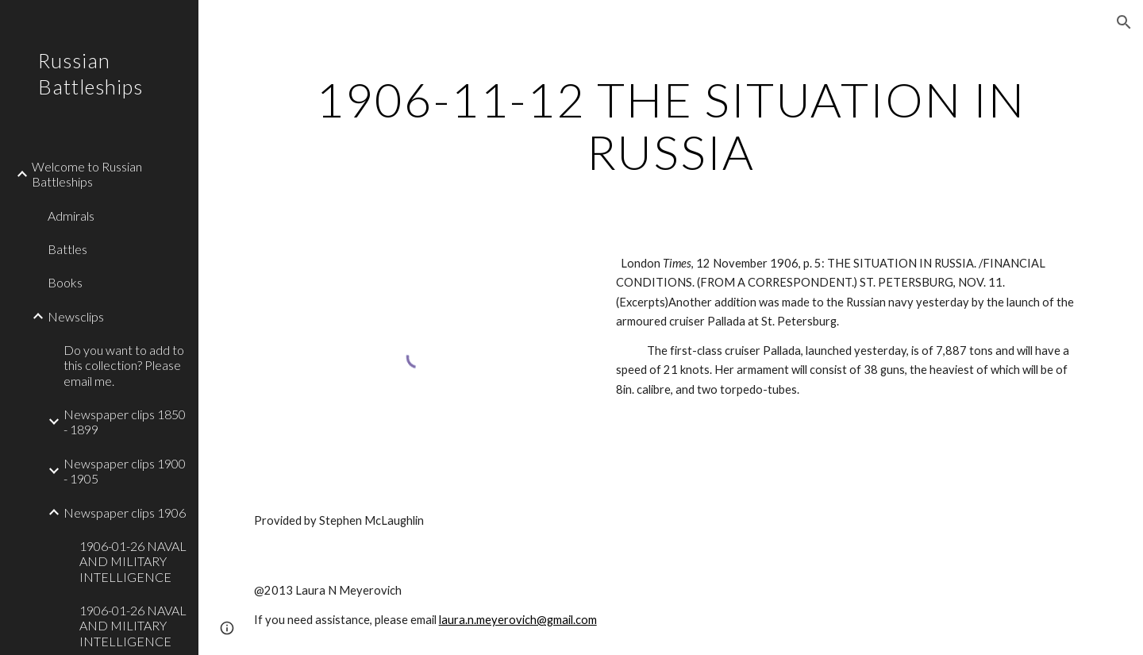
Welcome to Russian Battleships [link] (87, 174)
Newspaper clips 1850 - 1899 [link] (125, 421)
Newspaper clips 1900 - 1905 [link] (125, 471)
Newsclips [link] (76, 316)
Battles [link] (67, 248)
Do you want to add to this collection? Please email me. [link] (124, 365)
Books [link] (65, 282)
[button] (1124, 22)
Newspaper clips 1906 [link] (125, 512)
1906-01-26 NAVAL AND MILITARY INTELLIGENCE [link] (133, 561)
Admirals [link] (71, 215)
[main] (671, 125)
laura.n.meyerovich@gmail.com (518, 619)
